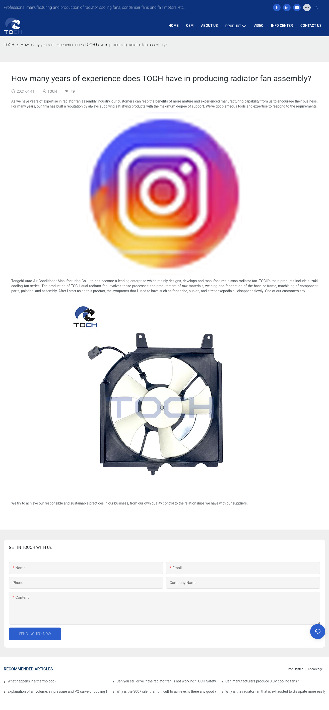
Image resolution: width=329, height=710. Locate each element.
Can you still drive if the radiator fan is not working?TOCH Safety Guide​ (166, 681)
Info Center (295, 669)
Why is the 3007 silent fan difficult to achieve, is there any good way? (166, 691)
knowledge (315, 669)
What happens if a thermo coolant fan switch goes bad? (32, 681)
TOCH (9, 44)
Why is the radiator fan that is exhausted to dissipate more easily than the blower (275, 691)
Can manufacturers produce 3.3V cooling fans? (262, 681)
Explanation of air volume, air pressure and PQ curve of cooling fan (57, 691)
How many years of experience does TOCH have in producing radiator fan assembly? (94, 44)
